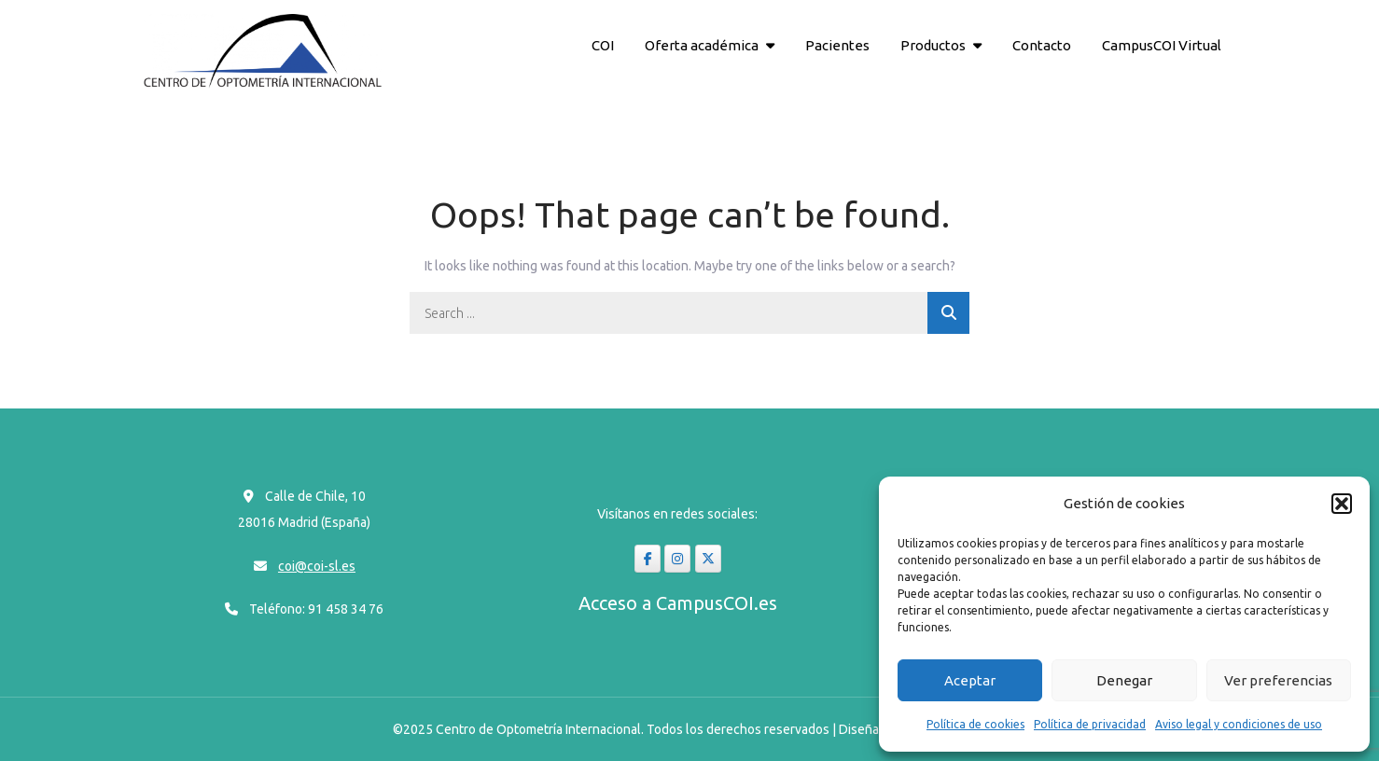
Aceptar (970, 680)
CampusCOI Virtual (1161, 45)
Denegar (1124, 680)
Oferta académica (702, 45)
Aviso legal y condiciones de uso (1238, 724)
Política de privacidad (1090, 724)
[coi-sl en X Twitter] (708, 559)
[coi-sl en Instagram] (677, 559)
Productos (933, 45)
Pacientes (837, 45)
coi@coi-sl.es (316, 566)
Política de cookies (975, 724)
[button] (1341, 503)
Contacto (1041, 45)
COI (603, 45)
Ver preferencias (1278, 680)
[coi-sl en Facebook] (647, 559)
